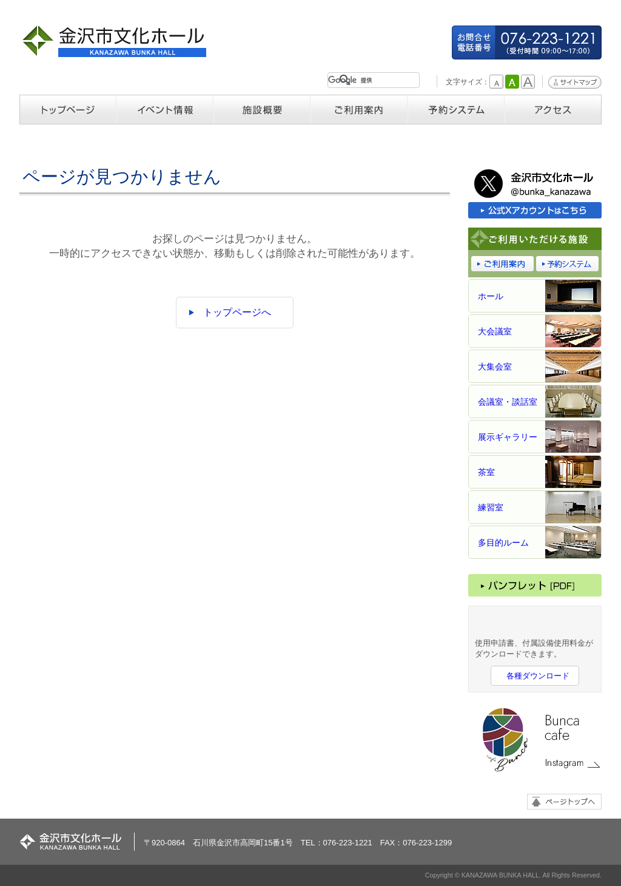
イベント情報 (164, 109)
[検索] (371, 80)
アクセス (553, 109)
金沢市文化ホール (119, 41)
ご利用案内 (359, 109)
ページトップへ (564, 802)
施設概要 (261, 109)
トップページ (67, 109)
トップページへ (237, 312)
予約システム (456, 109)
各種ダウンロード (537, 675)
